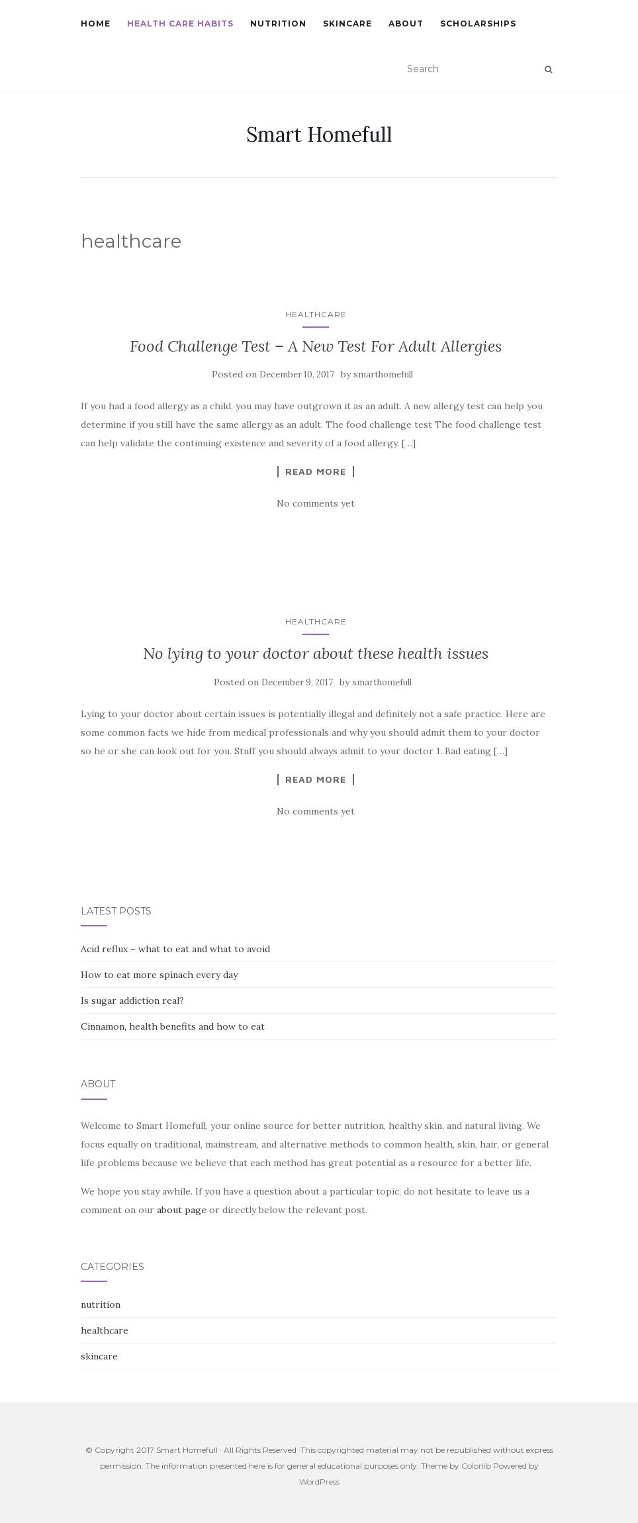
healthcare (316, 314)
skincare (99, 1356)
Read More (315, 471)
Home (96, 23)
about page (181, 1210)
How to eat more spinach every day (159, 975)
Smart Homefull (319, 134)
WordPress (319, 1482)
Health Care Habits (180, 23)
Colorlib (476, 1466)
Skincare (347, 23)
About (406, 23)
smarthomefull (383, 374)
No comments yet (316, 503)
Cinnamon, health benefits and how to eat (173, 1026)
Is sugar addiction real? (132, 1001)
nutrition (100, 1304)
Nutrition (278, 23)
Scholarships (478, 23)
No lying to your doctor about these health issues (315, 653)
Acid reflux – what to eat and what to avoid (175, 949)
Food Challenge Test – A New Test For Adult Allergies (316, 346)
